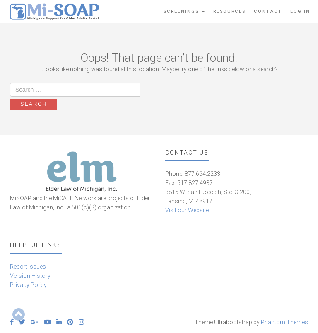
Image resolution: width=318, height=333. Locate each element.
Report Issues (28, 266)
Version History (30, 275)
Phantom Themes (284, 322)
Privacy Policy (28, 285)
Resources (229, 11)
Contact (268, 11)
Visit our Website (187, 210)
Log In (300, 11)
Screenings (184, 11)
